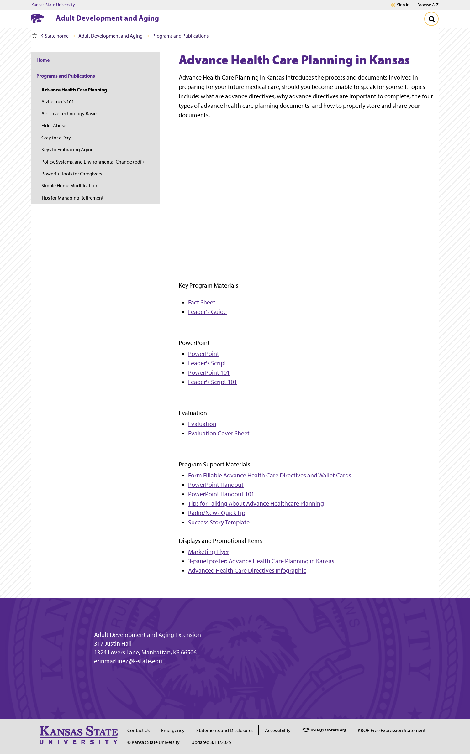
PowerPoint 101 (209, 372)
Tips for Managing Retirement (72, 198)
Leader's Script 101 (212, 382)
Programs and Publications (180, 36)
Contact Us (138, 730)
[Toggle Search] (431, 19)
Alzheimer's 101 (57, 102)
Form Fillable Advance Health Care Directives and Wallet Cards (269, 475)
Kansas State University (53, 5)
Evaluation (202, 424)
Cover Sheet (234, 433)
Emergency (173, 730)
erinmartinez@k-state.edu (128, 661)
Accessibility (278, 730)
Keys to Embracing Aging (67, 150)
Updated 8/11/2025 (211, 742)
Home (43, 60)
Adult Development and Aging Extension (147, 634)
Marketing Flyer (208, 551)
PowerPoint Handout (216, 484)
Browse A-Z (428, 5)
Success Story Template (219, 522)
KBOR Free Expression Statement (391, 730)
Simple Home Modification (69, 186)
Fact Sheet (201, 302)
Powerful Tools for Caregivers (71, 174)
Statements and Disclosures (224, 730)
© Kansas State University (153, 742)
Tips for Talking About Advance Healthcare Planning (256, 503)
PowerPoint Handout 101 (221, 494)
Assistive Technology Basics (69, 114)
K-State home (50, 36)
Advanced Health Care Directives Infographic (247, 570)
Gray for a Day (56, 138)
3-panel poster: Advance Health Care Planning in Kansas (261, 561)
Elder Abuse (53, 125)
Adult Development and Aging (107, 18)
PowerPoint (203, 353)
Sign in (403, 5)
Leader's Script (207, 363)
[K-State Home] (37, 19)
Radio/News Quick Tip (216, 513)
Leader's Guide (207, 311)
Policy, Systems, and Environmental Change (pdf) (92, 162)
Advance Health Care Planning (74, 89)
